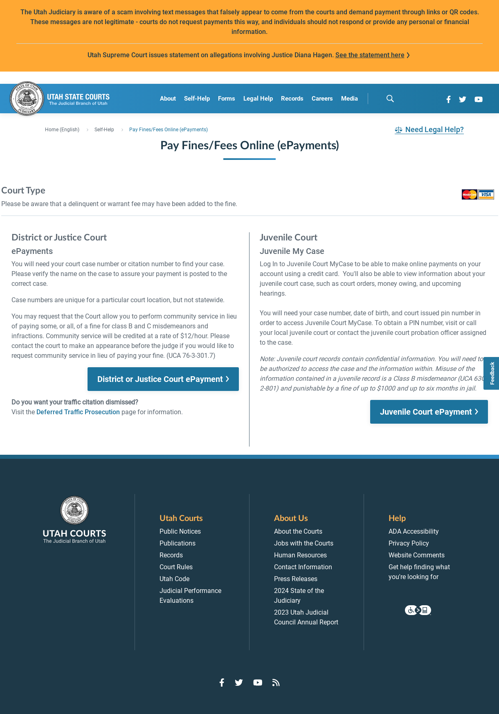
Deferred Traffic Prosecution (78, 412)
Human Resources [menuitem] (300, 555)
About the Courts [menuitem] (298, 531)
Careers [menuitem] (322, 98)
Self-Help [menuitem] (197, 98)
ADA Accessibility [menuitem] (414, 531)
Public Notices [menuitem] (180, 531)
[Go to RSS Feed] (276, 682)
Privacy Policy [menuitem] (409, 543)
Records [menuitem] (292, 98)
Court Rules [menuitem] (176, 567)
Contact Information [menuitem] (303, 567)
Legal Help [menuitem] (258, 98)
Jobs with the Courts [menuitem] (303, 543)
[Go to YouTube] (478, 99)
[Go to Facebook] (448, 99)
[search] (390, 98)
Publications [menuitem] (178, 543)
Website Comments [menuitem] (417, 555)
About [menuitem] (168, 98)
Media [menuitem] (349, 98)
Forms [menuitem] (226, 98)
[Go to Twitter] (462, 99)
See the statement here (370, 55)
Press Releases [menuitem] (295, 579)
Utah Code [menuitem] (174, 579)
